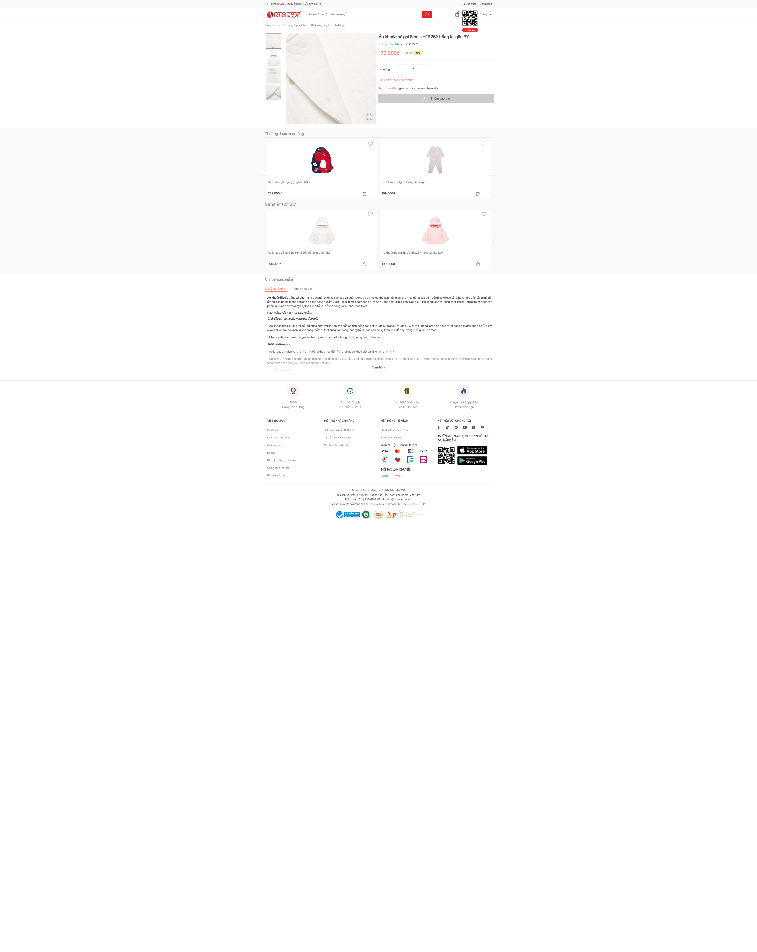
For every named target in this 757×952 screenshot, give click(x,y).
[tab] (278, 147)
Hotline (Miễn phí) (283, 3)
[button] (331, 78)
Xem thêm (378, 226)
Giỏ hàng (463, 14)
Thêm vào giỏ (436, 98)
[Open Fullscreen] (369, 116)
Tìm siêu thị (313, 3)
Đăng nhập (486, 3)
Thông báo (483, 14)
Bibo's (397, 44)
